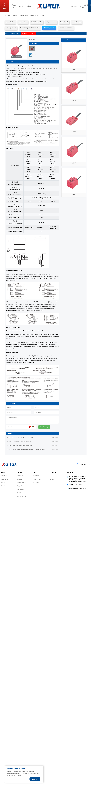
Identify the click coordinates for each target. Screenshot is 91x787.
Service (73, 6)
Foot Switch (64, 22)
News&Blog (26, 6)
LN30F (74, 163)
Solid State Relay (36, 22)
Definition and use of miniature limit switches (21, 445)
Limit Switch (23, 22)
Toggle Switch (51, 22)
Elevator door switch (65, 28)
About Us (4, 475)
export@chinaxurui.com (79, 488)
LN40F (74, 194)
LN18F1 (74, 132)
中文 (51, 475)
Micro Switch (10, 22)
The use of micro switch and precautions (20, 441)
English (52, 479)
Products (19, 6)
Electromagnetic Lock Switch (29, 28)
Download (79, 6)
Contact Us (83, 464)
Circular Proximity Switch (12, 33)
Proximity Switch (49, 28)
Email (32, 55)
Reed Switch (77, 22)
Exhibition (36, 475)
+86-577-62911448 (76, 485)
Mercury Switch (11, 28)
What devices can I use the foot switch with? (21, 437)
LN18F (74, 69)
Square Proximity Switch (28, 33)
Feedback (36, 482)
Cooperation (37, 479)
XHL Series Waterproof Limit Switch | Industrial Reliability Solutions (27, 449)
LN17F (74, 100)
